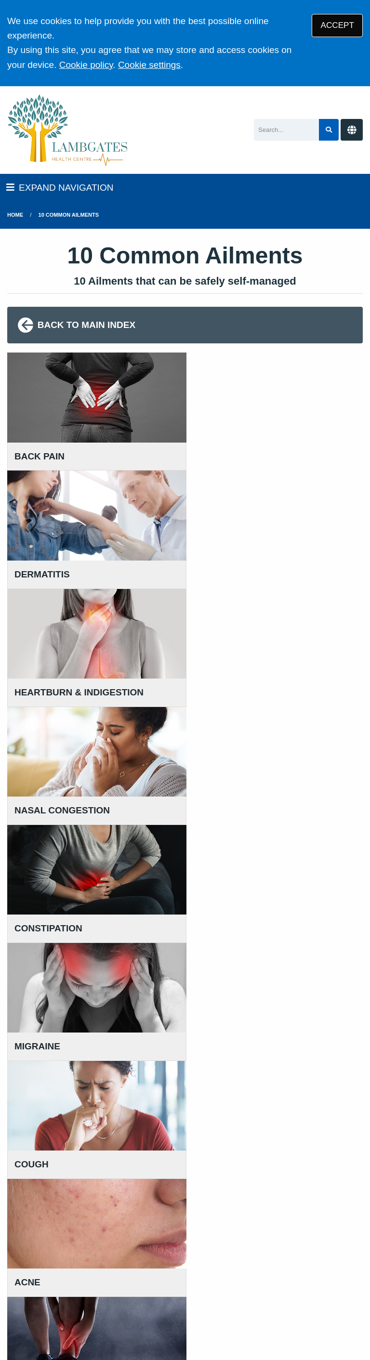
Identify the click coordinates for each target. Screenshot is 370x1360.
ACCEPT (337, 25)
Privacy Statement (158, 1278)
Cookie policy (86, 65)
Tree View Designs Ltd (111, 1320)
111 (75, 1138)
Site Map (122, 1290)
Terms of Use (91, 1278)
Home (15, 215)
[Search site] (329, 130)
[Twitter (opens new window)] (16, 1321)
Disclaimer (220, 1278)
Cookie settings (149, 65)
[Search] (286, 130)
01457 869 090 (54, 1123)
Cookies (82, 1290)
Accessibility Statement (291, 1278)
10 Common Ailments (69, 215)
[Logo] (68, 130)
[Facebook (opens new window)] (38, 1321)
